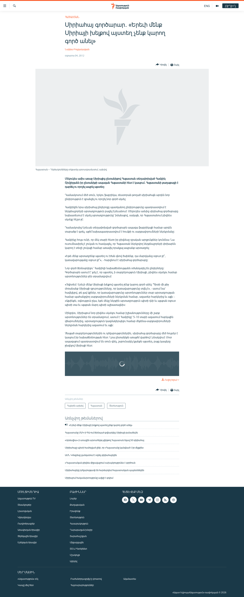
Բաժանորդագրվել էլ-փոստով (86, 578)
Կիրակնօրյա (24, 517)
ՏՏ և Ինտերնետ (78, 548)
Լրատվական (25, 511)
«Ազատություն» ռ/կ (28, 578)
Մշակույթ (75, 554)
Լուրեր (73, 498)
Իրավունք (75, 511)
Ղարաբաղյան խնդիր (81, 529)
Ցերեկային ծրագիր (28, 536)
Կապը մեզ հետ (26, 585)
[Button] (161, 64)
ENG (207, 5)
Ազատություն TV (27, 498)
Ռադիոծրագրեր (26, 523)
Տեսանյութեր (24, 504)
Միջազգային (77, 542)
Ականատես (129, 578)
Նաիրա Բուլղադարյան (77, 49)
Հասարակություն (79, 523)
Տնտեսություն (77, 517)
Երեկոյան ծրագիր (27, 542)
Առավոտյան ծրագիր (29, 529)
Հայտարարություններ (82, 585)
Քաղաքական (77, 504)
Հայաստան (72, 16)
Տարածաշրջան (78, 536)
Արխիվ (73, 561)
